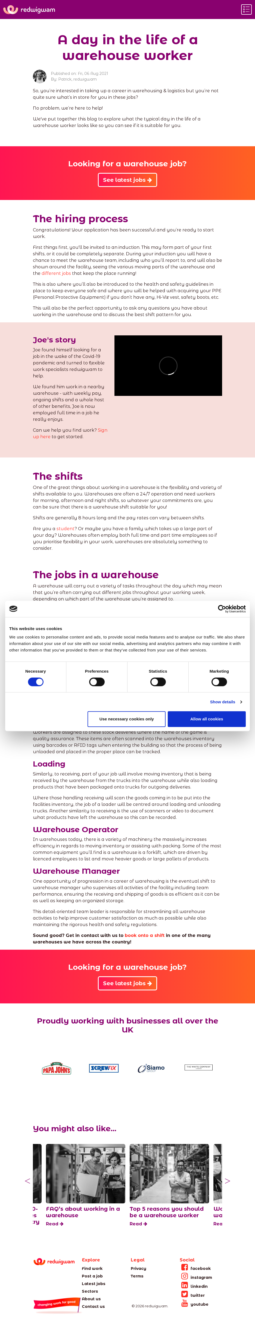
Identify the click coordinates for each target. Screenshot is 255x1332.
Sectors (90, 1291)
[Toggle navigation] (246, 9)
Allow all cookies (206, 719)
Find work (92, 1268)
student (65, 528)
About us (91, 1298)
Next (227, 1181)
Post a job (92, 1276)
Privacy (138, 1268)
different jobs (56, 273)
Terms (137, 1276)
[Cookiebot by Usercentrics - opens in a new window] (222, 609)
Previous (27, 1181)
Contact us (93, 1306)
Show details (222, 702)
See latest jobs (127, 180)
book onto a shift (144, 935)
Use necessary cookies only (126, 719)
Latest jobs (93, 1283)
